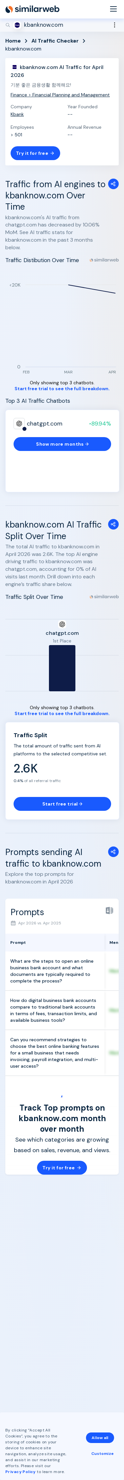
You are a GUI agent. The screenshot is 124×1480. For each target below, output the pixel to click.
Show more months (62, 444)
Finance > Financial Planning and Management (60, 95)
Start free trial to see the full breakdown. (62, 389)
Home (13, 40)
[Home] (32, 9)
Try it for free (35, 153)
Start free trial (62, 804)
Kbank (17, 114)
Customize (102, 1453)
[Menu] (113, 9)
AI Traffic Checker (55, 40)
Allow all (100, 1437)
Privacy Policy (20, 1471)
